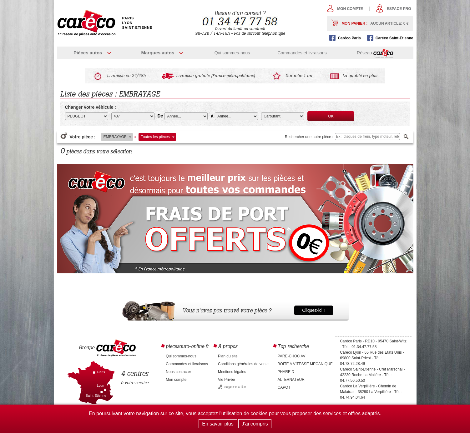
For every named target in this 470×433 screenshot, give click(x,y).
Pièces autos (87, 52)
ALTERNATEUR (291, 379)
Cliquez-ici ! (313, 310)
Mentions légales (232, 372)
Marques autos (157, 52)
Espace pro (399, 9)
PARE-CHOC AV (292, 356)
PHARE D (286, 372)
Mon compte (350, 9)
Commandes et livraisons (301, 52)
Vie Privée (226, 379)
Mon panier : (374, 23)
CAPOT (284, 387)
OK (331, 116)
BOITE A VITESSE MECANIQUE (305, 364)
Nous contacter (178, 372)
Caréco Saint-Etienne (394, 38)
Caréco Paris (349, 38)
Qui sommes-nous (232, 52)
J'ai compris (255, 423)
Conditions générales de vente (243, 364)
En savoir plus (218, 423)
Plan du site (228, 356)
